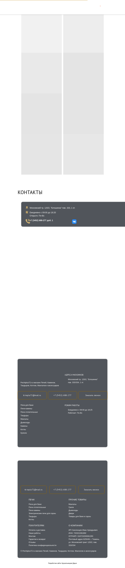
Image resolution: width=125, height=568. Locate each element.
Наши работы (35, 533)
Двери (71, 513)
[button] (91, 490)
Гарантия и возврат (37, 539)
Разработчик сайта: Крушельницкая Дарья (62, 563)
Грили (71, 507)
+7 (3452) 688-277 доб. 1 (41, 220)
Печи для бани (35, 504)
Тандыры (33, 516)
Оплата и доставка (37, 530)
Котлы (31, 519)
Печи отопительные (37, 507)
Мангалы (72, 504)
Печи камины (34, 510)
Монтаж (32, 536)
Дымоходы (73, 510)
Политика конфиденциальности (42, 545)
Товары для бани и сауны (80, 516)
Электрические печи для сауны (42, 513)
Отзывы (32, 542)
